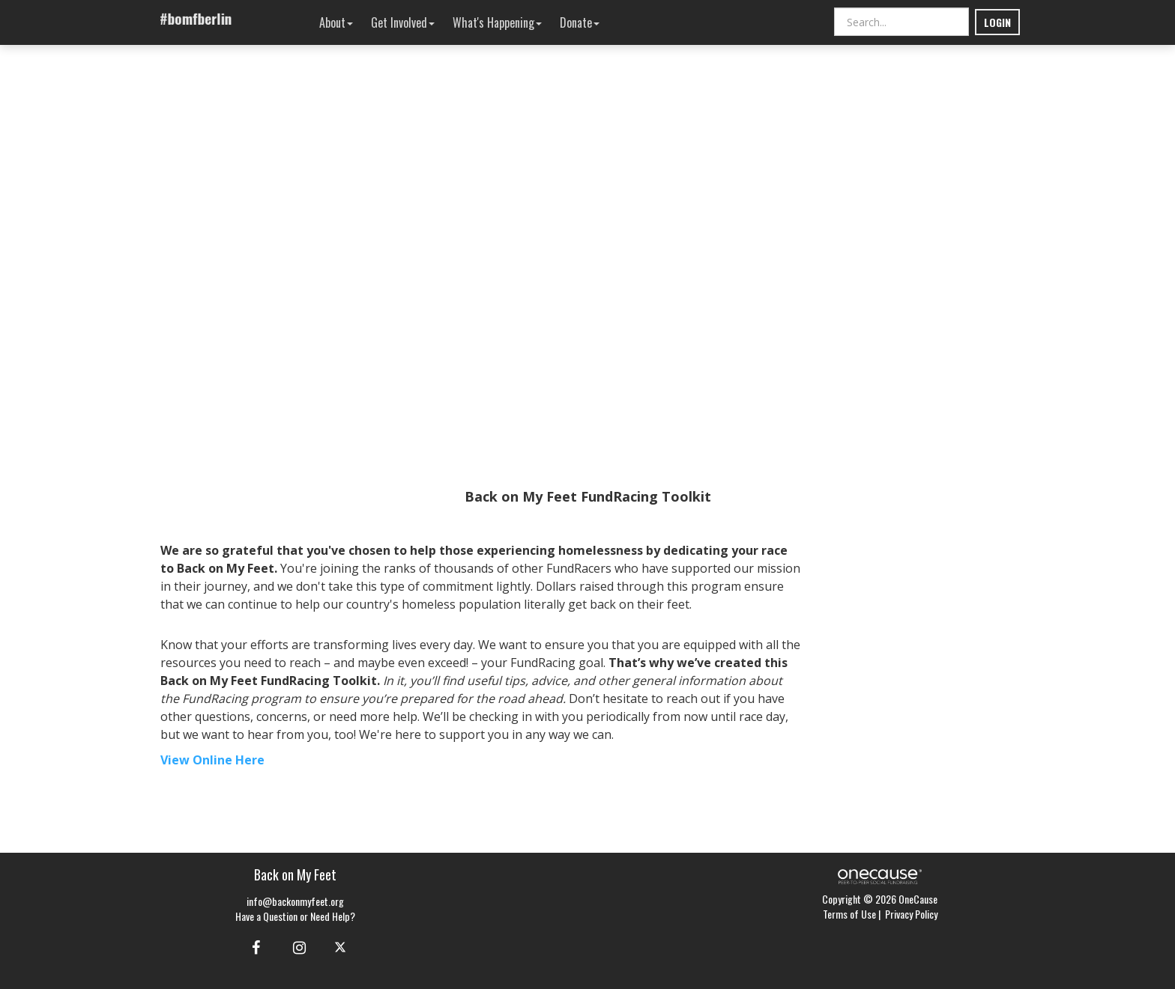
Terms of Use (849, 914)
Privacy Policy (911, 914)
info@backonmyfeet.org (295, 901)
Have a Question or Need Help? (295, 916)
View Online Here (212, 760)
